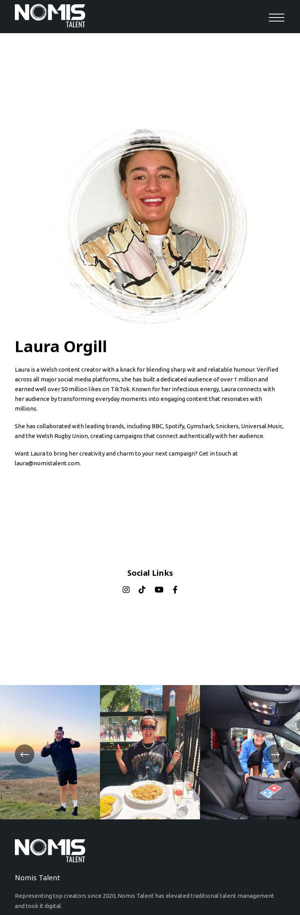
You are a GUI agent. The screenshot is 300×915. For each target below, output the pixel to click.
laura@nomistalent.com (47, 463)
